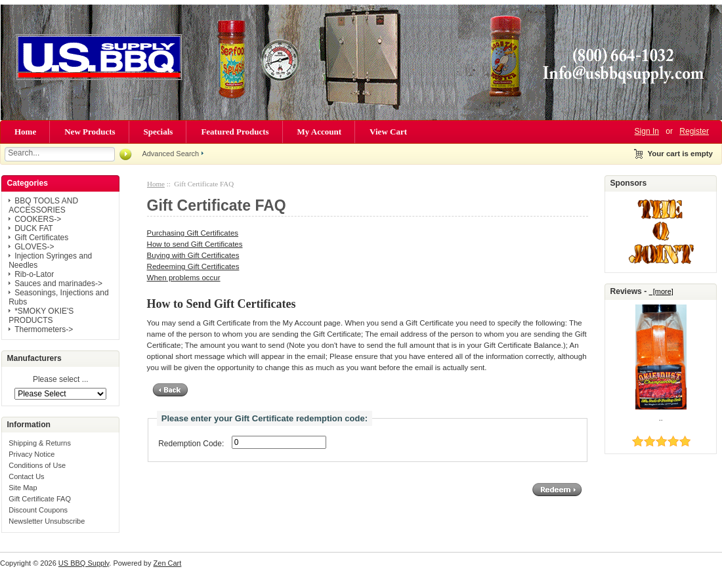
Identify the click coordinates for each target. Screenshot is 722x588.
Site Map (23, 488)
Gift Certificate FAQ (40, 499)
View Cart (388, 131)
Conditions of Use (37, 465)
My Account (319, 131)
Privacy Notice (31, 454)
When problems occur (184, 278)
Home (25, 131)
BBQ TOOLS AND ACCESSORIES (43, 205)
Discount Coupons (38, 510)
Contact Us (26, 476)
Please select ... (61, 380)
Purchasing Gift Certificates (193, 233)
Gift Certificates (41, 237)
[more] (661, 291)
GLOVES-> (34, 246)
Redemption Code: (191, 443)
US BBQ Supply (83, 563)
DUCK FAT (33, 228)
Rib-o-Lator (34, 274)
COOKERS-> (37, 219)
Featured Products (234, 131)
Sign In (647, 131)
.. (661, 418)
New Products (89, 131)
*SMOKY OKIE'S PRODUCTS (41, 315)
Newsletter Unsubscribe (47, 521)
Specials (158, 131)
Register (694, 131)
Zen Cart (168, 563)
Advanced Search (170, 154)
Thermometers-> (43, 329)
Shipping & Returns (40, 443)
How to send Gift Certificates (195, 244)
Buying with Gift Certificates (193, 255)
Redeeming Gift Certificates (193, 266)
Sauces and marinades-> (58, 283)
